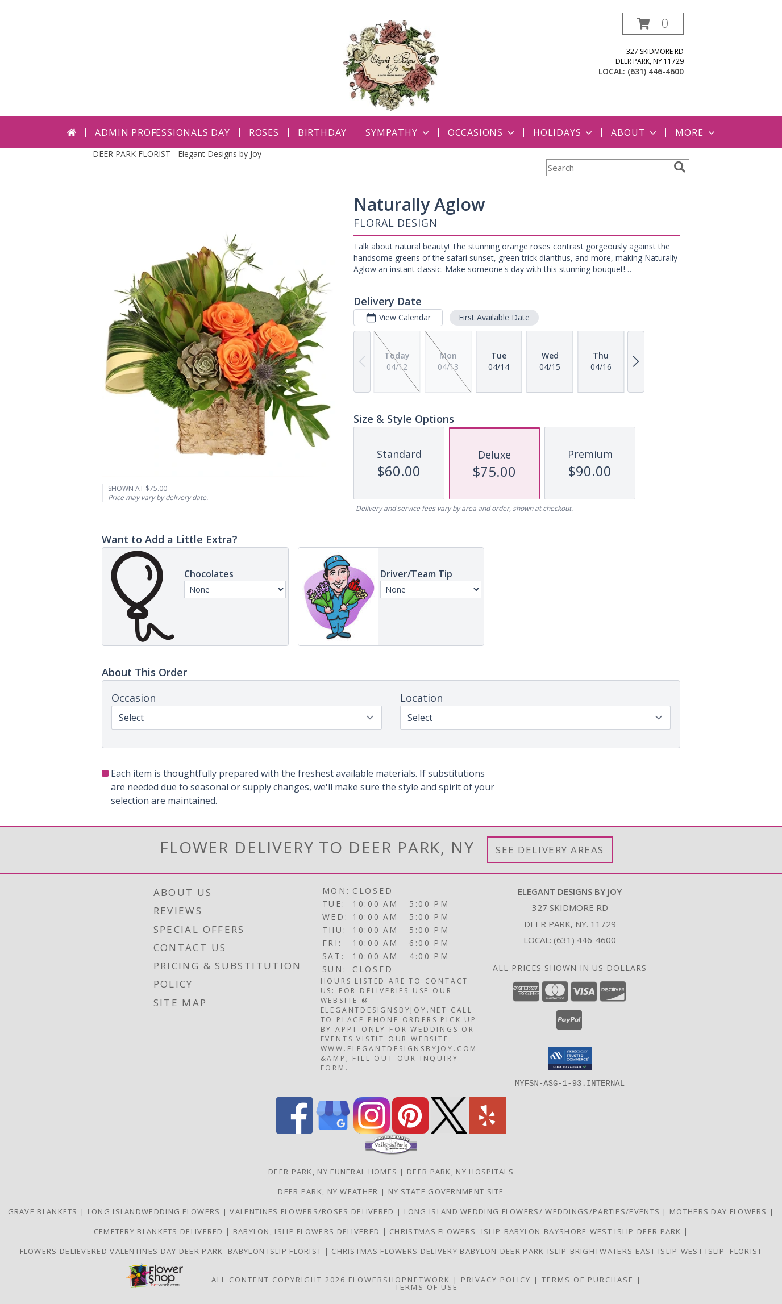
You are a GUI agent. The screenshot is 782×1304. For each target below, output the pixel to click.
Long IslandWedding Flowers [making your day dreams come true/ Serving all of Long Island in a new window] (155, 1211)
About (635, 132)
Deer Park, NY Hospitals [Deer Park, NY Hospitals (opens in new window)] (460, 1171)
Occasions (482, 132)
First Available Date (494, 317)
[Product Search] (607, 168)
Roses (264, 132)
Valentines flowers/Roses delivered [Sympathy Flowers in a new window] (313, 1211)
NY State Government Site (446, 1191)
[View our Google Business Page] (333, 1129)
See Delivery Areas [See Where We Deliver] (550, 849)
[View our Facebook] (294, 1129)
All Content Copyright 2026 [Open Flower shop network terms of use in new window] (278, 1279)
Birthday (322, 132)
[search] (680, 167)
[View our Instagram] (371, 1129)
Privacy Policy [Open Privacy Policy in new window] (496, 1279)
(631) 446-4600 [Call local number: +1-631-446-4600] (655, 71)
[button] (653, 24)
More (696, 132)
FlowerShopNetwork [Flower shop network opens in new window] (399, 1279)
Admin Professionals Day (162, 132)
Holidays (563, 132)
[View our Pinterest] (410, 1129)
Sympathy (398, 132)
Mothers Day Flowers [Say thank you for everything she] (719, 1211)
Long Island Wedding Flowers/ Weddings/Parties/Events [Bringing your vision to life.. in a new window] (533, 1211)
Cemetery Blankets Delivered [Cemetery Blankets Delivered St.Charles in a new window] (160, 1231)
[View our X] (449, 1129)
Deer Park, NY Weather (328, 1191)
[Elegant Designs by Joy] (391, 64)
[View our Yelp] (487, 1129)
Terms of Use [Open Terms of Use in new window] (426, 1286)
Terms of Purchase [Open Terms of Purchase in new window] (588, 1279)
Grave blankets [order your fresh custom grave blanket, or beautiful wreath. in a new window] (44, 1211)
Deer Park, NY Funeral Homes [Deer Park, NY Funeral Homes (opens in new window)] (332, 1171)
